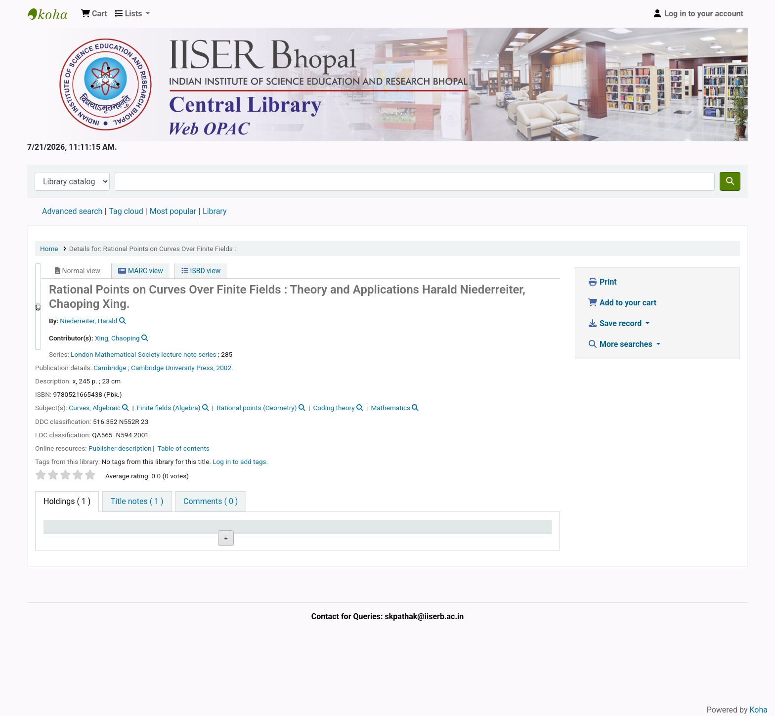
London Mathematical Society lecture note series (143, 354)
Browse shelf (263, 563)
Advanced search (72, 211)
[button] (94, 14)
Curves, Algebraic (95, 408)
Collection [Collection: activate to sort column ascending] (193, 531)
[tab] (137, 501)
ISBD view (200, 271)
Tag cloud (126, 211)
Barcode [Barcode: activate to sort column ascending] (507, 531)
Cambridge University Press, (173, 368)
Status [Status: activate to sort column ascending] (314, 531)
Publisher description (120, 448)
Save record (616, 323)
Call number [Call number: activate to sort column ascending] (259, 531)
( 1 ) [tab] (66, 501)
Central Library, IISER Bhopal (133, 564)
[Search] (730, 181)
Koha (759, 710)
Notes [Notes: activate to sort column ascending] (376, 531)
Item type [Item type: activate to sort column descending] (65, 531)
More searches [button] (621, 344)
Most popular (173, 211)
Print (602, 282)
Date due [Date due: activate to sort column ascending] (445, 531)
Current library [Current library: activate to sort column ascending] (136, 531)
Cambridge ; (111, 368)
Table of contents (184, 448)
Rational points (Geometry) (256, 408)
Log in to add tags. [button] (240, 461)
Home (49, 249)
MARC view (140, 271)
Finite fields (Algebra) (169, 408)
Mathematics (390, 408)
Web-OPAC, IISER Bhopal (52, 14)
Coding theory (333, 408)
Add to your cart (622, 302)
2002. (224, 368)
